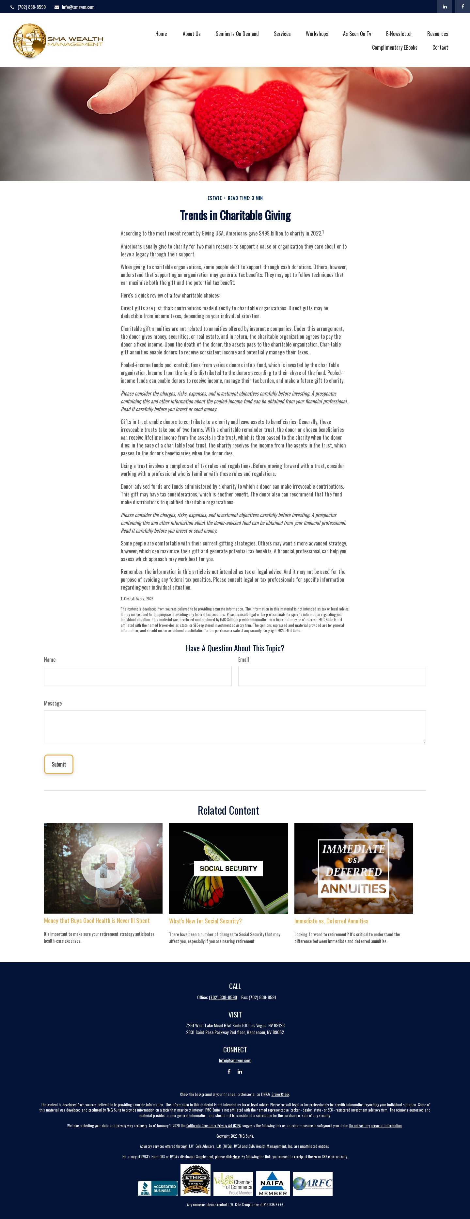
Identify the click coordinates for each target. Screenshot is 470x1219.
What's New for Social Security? (205, 920)
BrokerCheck (280, 1094)
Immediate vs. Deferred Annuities (331, 920)
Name (49, 659)
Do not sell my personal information (375, 1125)
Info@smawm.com (74, 6)
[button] (160, 33)
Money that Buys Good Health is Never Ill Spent (97, 920)
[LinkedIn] (444, 6)
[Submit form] (58, 764)
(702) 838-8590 (27, 6)
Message (53, 703)
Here (236, 1156)
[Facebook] (462, 6)
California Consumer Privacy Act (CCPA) (214, 1125)
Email (243, 659)
